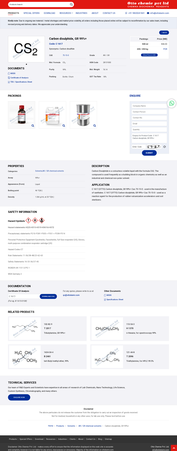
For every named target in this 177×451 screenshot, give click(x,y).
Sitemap (108, 439)
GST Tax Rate (95, 77)
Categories (12, 171)
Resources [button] (65, 13)
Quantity (136, 129)
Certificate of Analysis (18, 78)
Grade (92, 55)
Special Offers (31, 13)
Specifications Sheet (113, 300)
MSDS (11, 73)
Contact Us (109, 13)
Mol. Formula (54, 62)
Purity (51, 69)
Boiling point (13, 191)
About (95, 13)
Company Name (139, 106)
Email (135, 124)
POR (165, 49)
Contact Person (139, 112)
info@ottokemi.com (158, 13)
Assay (10, 178)
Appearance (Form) (16, 184)
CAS (51, 55)
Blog (100, 439)
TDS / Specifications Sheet (20, 82)
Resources (50, 439)
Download (49, 13)
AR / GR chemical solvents (53, 171)
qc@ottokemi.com (71, 295)
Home (50, 426)
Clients (73, 439)
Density (11, 197)
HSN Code (94, 62)
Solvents (38, 171)
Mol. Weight (95, 69)
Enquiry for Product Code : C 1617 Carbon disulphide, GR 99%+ (149, 138)
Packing (52, 77)
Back (164, 32)
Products (13, 13)
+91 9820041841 (135, 13)
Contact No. (137, 118)
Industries (81, 13)
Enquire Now (19, 397)
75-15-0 (66, 55)
